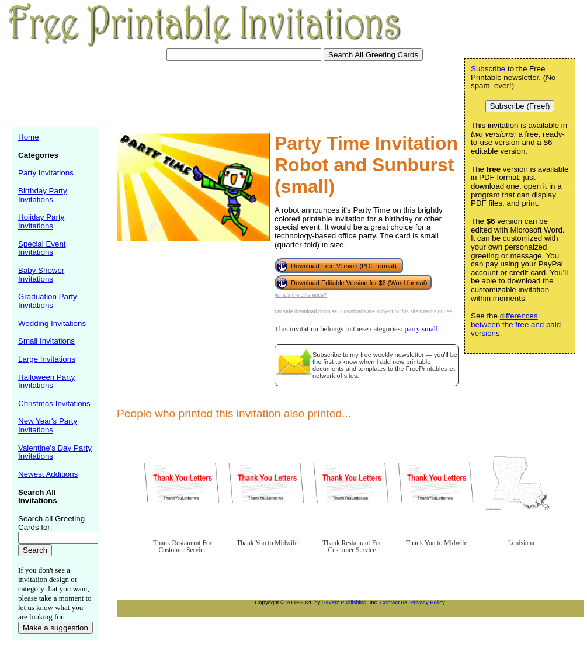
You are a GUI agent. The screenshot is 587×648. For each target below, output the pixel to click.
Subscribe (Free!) (520, 106)
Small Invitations (46, 341)
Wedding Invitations (52, 323)
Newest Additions (48, 474)
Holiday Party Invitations (41, 221)
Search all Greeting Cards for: (51, 523)
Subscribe (326, 354)
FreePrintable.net (430, 368)
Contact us (393, 602)
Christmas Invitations (54, 403)
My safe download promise (306, 311)
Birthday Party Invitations (42, 195)
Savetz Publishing (344, 602)
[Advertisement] (224, 92)
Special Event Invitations (42, 248)
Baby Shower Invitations (41, 274)
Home (28, 137)
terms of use (438, 311)
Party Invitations (46, 172)
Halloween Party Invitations (46, 381)
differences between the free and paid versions (516, 324)
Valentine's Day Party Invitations (55, 452)
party (411, 329)
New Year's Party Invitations (47, 425)
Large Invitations (46, 359)
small (430, 329)
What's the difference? (301, 295)
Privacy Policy (427, 602)
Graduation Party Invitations (47, 301)
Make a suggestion (55, 627)
